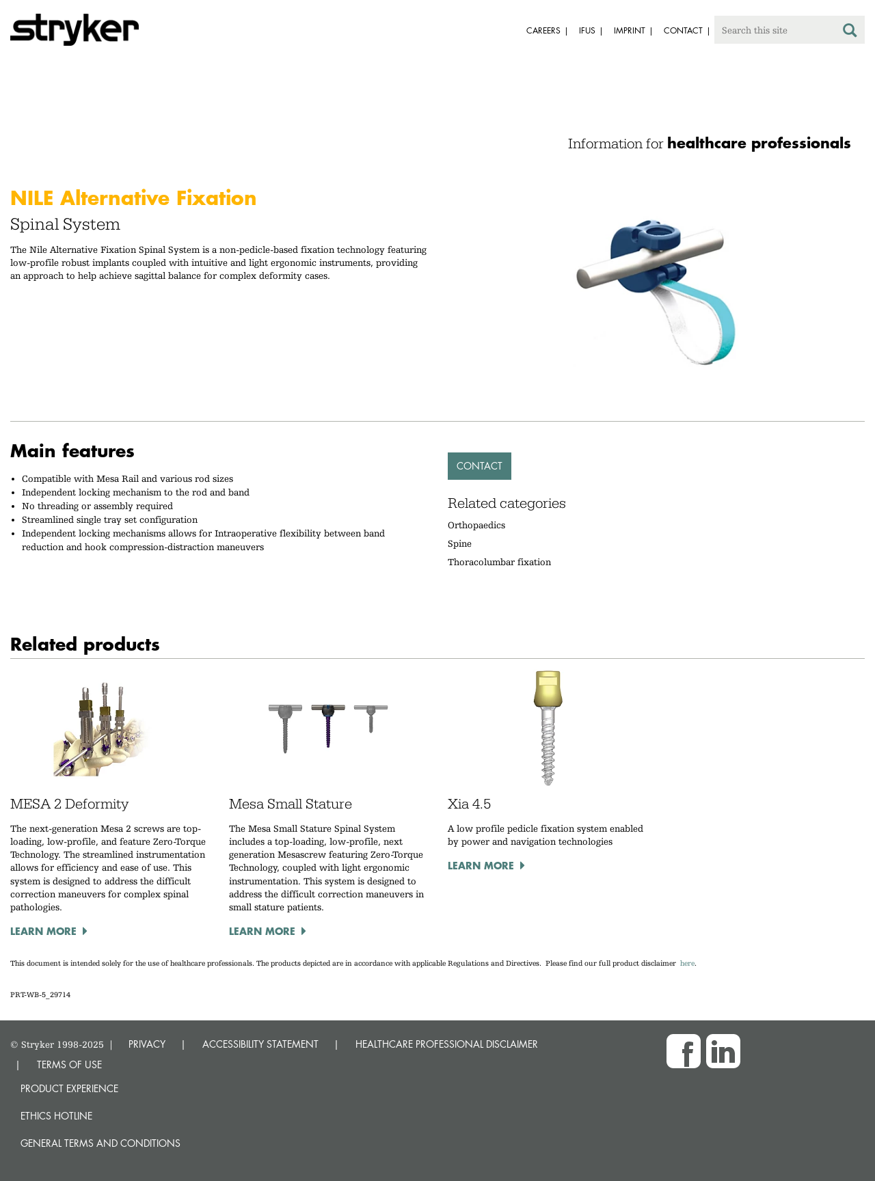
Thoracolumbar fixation (499, 561)
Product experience (69, 1088)
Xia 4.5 (469, 804)
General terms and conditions (100, 1143)
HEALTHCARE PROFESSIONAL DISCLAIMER (446, 1043)
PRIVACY (147, 1043)
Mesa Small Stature (290, 804)
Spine (460, 543)
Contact (479, 465)
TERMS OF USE (69, 1064)
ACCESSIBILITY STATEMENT (260, 1043)
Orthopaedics (476, 524)
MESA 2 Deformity (69, 804)
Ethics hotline (56, 1115)
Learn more (43, 931)
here (687, 963)
